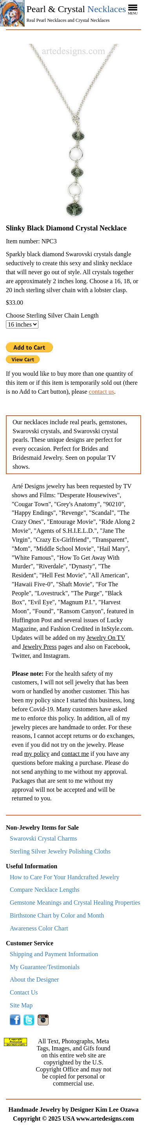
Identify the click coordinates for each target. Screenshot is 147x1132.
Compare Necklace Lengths (45, 889)
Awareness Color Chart (39, 928)
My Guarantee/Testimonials (45, 967)
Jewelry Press (39, 646)
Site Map (21, 1005)
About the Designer (34, 979)
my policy (36, 753)
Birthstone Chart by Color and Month (57, 915)
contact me (75, 753)
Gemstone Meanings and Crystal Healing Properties (75, 902)
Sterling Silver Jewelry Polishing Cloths (60, 851)
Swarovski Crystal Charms (43, 838)
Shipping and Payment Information (54, 954)
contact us (101, 391)
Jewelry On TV (106, 637)
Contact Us (24, 992)
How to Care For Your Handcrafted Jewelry (65, 877)
